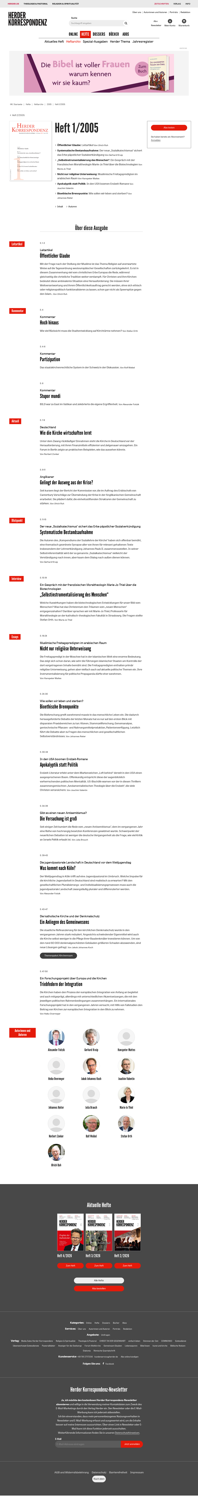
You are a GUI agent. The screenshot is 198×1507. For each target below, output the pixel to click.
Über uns (136, 12)
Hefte (85, 34)
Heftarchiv (73, 41)
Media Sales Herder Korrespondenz (40, 1344)
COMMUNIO (178, 1344)
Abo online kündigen (130, 1360)
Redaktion (185, 12)
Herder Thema (120, 41)
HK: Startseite (16, 104)
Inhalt (60, 206)
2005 (51, 104)
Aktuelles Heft (54, 41)
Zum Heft (70, 1268)
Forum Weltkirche (118, 1349)
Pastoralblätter (72, 1349)
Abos (126, 34)
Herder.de (13, 3)
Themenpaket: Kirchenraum (58, 958)
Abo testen (169, 127)
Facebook (109, 1367)
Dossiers (99, 34)
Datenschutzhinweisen (127, 1436)
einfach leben (144, 1344)
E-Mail (58, 1442)
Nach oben (99, 1482)
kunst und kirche (71, 1354)
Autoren (72, 206)
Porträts (174, 12)
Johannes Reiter (65, 197)
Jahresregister (142, 41)
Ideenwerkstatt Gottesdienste (48, 1349)
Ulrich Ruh (103, 145)
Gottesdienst (25, 1349)
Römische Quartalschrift (124, 1354)
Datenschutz (99, 1476)
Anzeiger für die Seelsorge (94, 1349)
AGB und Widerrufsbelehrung (71, 1476)
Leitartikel (75, 145)
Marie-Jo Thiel (64, 168)
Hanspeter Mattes (90, 178)
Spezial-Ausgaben (95, 41)
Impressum (137, 1476)
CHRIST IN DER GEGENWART (121, 1344)
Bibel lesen (174, 1349)
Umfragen (105, 1338)
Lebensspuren (159, 1349)
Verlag (177, 3)
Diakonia (105, 1354)
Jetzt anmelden (132, 1447)
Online (73, 34)
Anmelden (156, 140)
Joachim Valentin (65, 188)
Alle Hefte (99, 1283)
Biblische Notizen (90, 1354)
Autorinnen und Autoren (155, 12)
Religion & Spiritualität (65, 3)
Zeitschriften (161, 3)
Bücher (114, 34)
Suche (74, 17)
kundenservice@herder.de (105, 1360)
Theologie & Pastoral (36, 3)
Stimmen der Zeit (161, 1344)
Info (187, 3)
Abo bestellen (99, 1291)
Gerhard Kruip (116, 154)
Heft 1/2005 (63, 104)
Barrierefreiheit (118, 1476)
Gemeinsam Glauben (140, 1349)
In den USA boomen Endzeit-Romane (93, 183)
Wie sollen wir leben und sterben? (92, 193)
